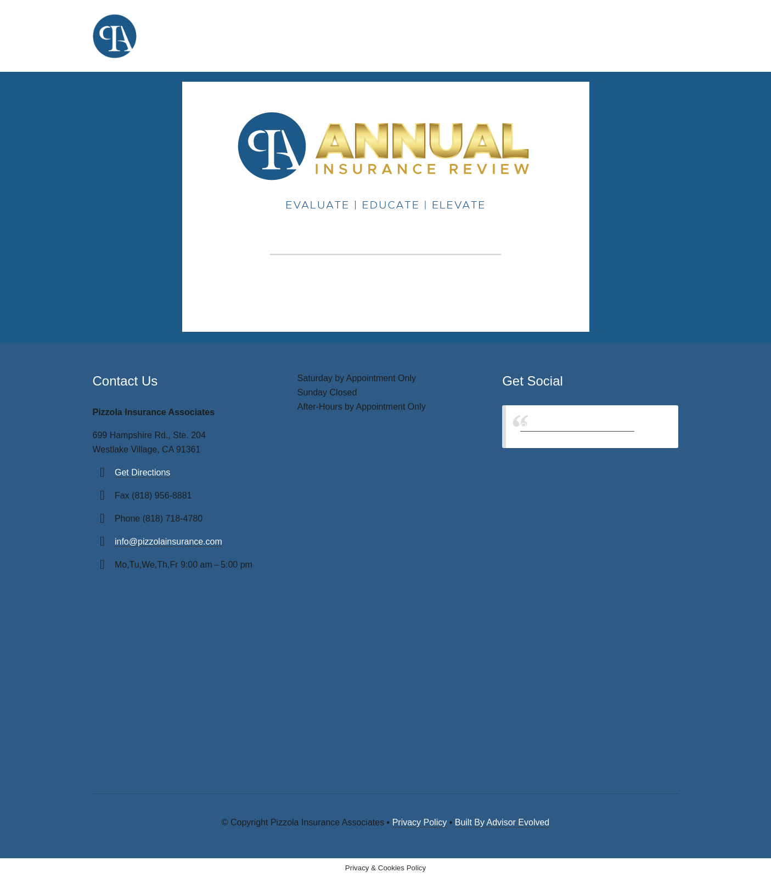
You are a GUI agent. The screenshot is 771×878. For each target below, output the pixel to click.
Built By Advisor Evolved (502, 822)
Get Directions (142, 472)
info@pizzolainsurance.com (168, 541)
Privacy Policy (419, 822)
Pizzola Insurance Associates (577, 426)
